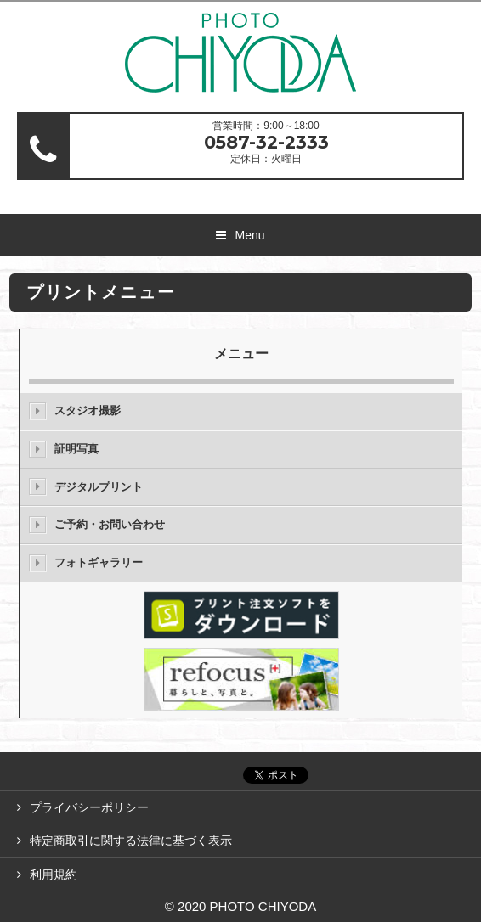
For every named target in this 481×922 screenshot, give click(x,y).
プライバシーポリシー (89, 807)
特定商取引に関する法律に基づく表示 (131, 840)
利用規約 (53, 874)
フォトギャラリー (98, 562)
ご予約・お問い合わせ (109, 524)
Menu (249, 235)
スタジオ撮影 (87, 410)
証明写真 (76, 448)
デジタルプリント (98, 487)
